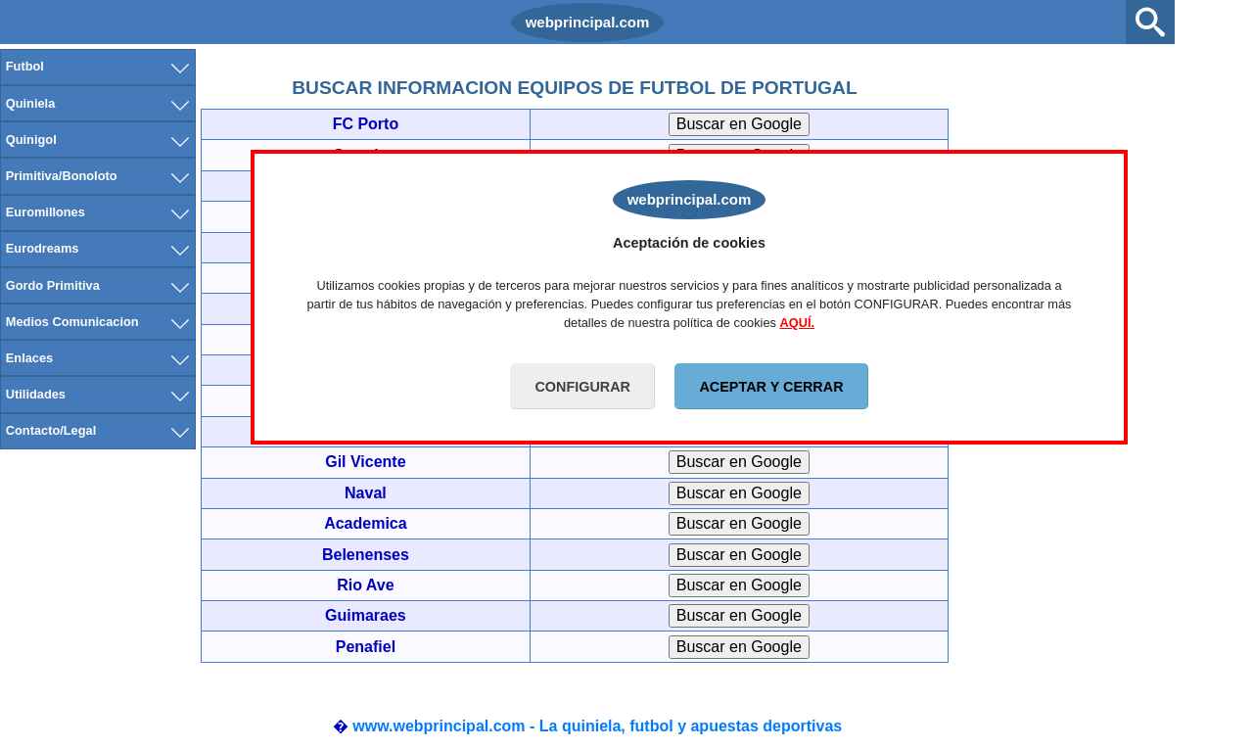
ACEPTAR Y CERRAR (771, 387)
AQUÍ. (796, 322)
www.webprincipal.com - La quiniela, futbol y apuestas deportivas (597, 726)
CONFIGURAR (582, 387)
